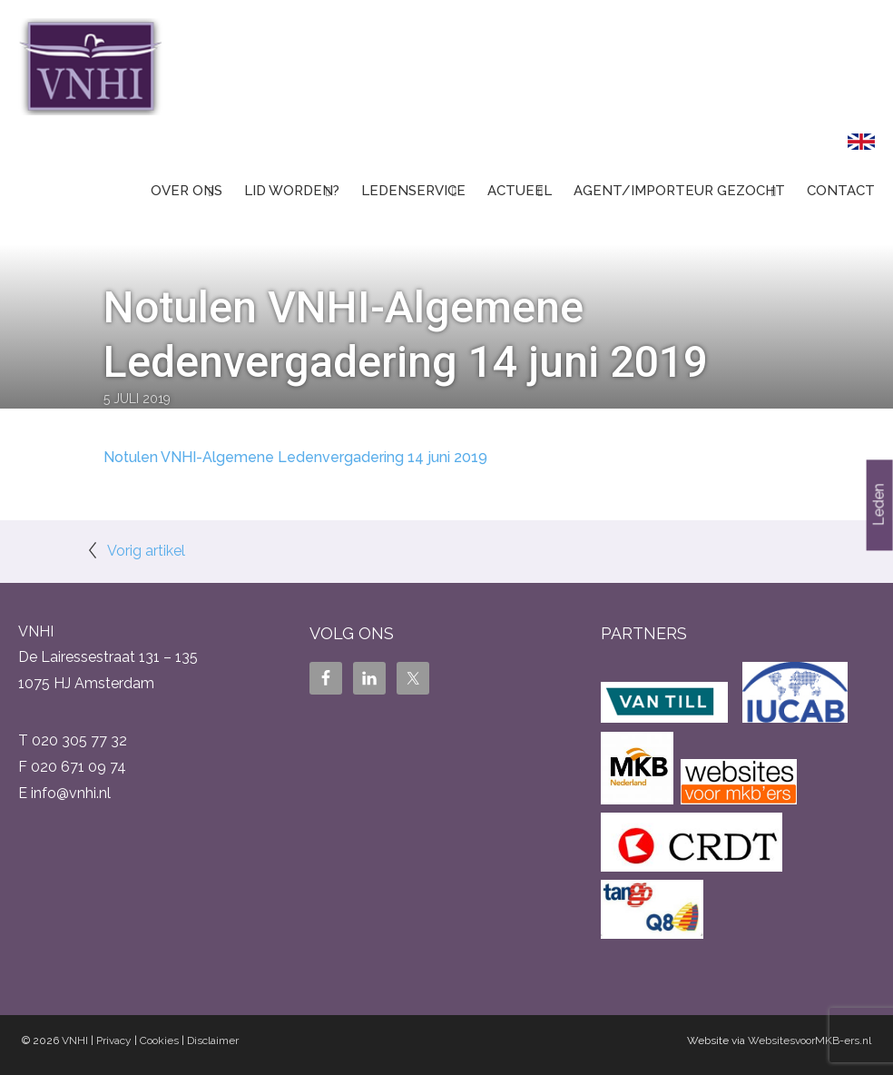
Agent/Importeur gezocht (679, 190)
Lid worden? (291, 190)
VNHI (75, 1040)
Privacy (114, 1040)
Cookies (159, 1040)
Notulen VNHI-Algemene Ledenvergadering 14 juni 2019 (295, 457)
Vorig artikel (146, 550)
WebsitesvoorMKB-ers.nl (809, 1040)
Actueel (519, 190)
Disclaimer (213, 1040)
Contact (841, 190)
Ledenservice (413, 190)
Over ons (186, 190)
